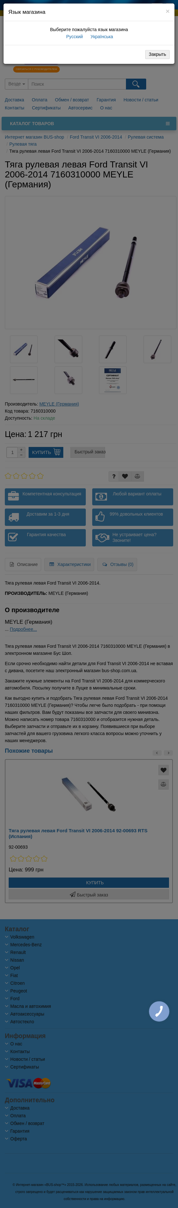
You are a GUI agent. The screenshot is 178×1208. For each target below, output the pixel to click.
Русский (74, 36)
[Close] (168, 11)
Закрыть (157, 54)
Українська (101, 36)
